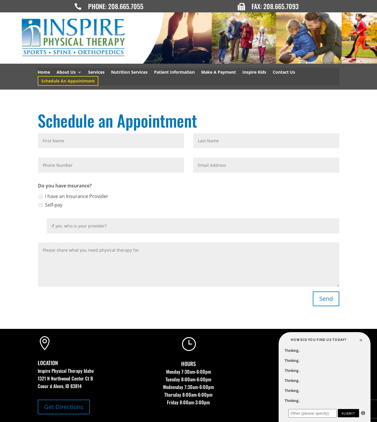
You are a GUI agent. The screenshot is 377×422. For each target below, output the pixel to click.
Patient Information (174, 72)
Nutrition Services (129, 72)
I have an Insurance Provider (73, 196)
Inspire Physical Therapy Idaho (66, 370)
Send (326, 299)
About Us (66, 72)
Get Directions (63, 407)
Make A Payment (218, 72)
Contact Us (284, 72)
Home (44, 72)
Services (96, 72)
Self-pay (50, 205)
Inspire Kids (254, 72)
